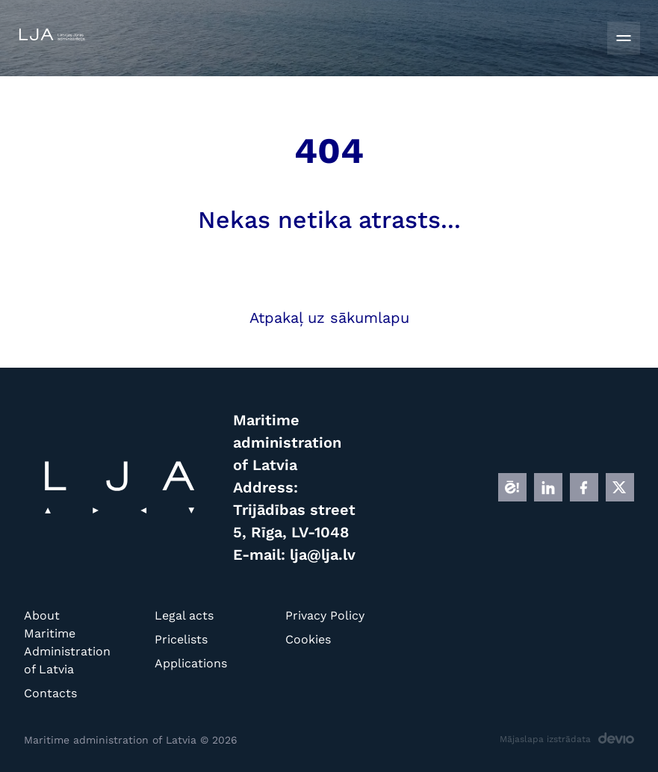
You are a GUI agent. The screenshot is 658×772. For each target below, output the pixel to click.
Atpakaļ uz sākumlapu (329, 318)
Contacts (50, 693)
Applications (191, 663)
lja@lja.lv (323, 554)
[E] (512, 487)
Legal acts (184, 615)
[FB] (584, 487)
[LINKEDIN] (548, 487)
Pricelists (181, 639)
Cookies (308, 639)
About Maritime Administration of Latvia (67, 642)
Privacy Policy (324, 615)
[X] (620, 487)
